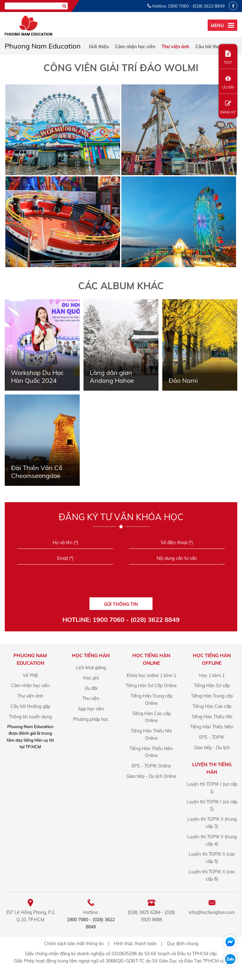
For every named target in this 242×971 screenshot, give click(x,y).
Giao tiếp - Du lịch (212, 747)
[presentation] (121, 583)
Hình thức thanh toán (135, 943)
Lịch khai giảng (91, 667)
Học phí (91, 678)
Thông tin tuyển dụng (30, 717)
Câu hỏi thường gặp (216, 46)
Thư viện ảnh (175, 46)
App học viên (91, 709)
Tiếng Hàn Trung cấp (212, 696)
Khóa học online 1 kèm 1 (151, 675)
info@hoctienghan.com (212, 912)
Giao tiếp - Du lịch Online (151, 776)
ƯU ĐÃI (228, 82)
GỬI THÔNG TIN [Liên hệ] (121, 604)
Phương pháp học (90, 719)
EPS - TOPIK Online (151, 766)
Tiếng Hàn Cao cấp (212, 706)
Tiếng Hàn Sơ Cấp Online (151, 685)
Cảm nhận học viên (135, 46)
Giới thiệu (99, 46)
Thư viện (90, 698)
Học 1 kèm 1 (212, 675)
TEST (228, 57)
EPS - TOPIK (211, 737)
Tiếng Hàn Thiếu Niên (211, 727)
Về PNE (30, 675)
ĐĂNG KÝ (228, 107)
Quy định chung (182, 943)
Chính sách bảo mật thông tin (74, 943)
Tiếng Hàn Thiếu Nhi (211, 717)
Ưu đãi (90, 688)
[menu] (222, 25)
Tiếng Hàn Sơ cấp (212, 685)
